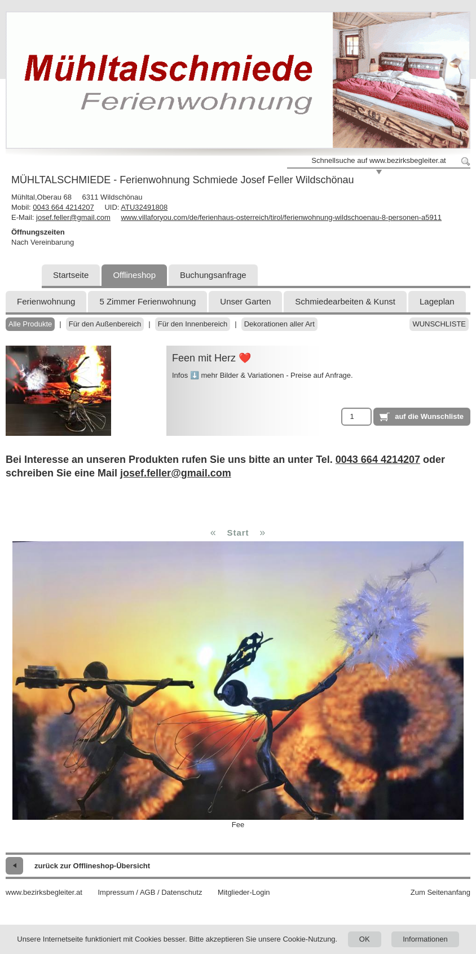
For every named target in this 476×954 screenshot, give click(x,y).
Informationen (425, 939)
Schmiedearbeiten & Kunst (345, 301)
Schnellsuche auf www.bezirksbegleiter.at (378, 160)
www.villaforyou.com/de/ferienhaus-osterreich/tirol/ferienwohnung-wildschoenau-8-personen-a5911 (281, 217)
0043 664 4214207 (63, 207)
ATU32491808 (144, 207)
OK (364, 939)
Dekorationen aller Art (279, 324)
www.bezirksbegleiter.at (44, 892)
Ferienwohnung (46, 301)
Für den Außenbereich (105, 324)
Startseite (71, 275)
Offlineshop (134, 275)
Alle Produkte (30, 324)
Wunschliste (439, 324)
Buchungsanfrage (213, 275)
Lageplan (437, 301)
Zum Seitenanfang (440, 892)
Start (238, 532)
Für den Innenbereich (193, 324)
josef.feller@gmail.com (73, 217)
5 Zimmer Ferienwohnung (147, 301)
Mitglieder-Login (244, 892)
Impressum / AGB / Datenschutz (150, 892)
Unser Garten (245, 301)
